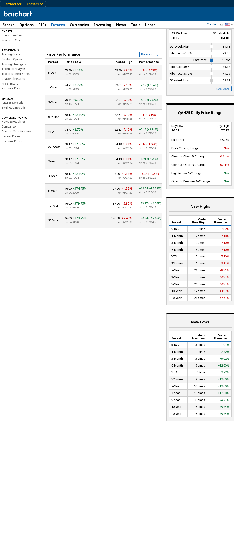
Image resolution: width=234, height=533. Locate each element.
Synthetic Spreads (14, 127)
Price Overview (11, 35)
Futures (58, 24)
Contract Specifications (16, 150)
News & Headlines (14, 141)
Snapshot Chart (12, 59)
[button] (229, 24)
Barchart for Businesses (23, 4)
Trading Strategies (14, 83)
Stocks (8, 24)
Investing (102, 24)
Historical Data (11, 108)
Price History (10, 103)
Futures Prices (11, 155)
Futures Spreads (12, 122)
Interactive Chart (12, 54)
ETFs (42, 24)
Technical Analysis (13, 88)
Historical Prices (12, 160)
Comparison (10, 146)
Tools (135, 24)
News (121, 24)
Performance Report (17, 40)
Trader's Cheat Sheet (16, 93)
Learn (150, 24)
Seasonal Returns (13, 98)
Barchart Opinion (13, 78)
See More (223, 108)
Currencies (79, 24)
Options (26, 24)
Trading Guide (11, 73)
